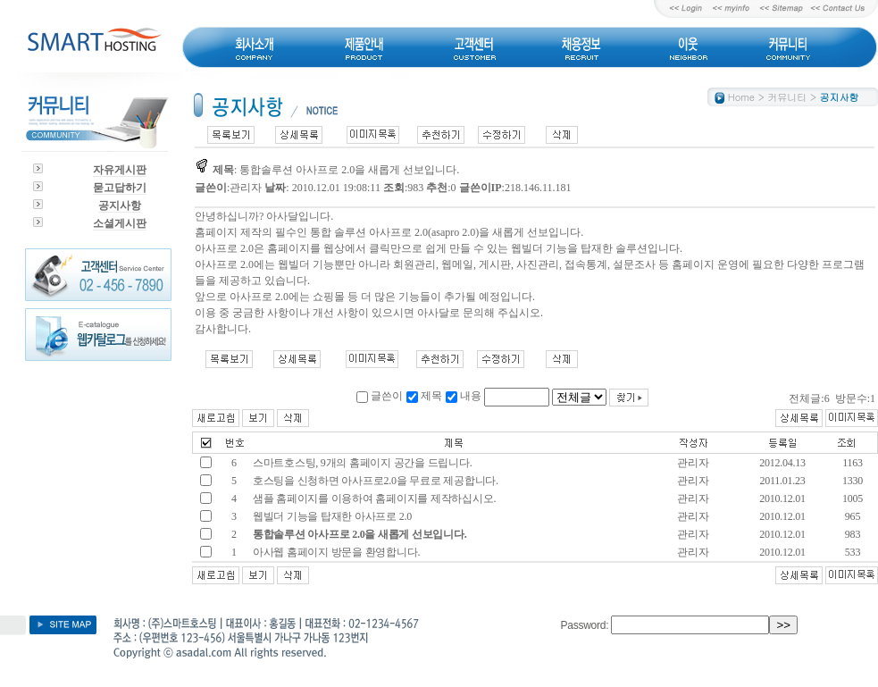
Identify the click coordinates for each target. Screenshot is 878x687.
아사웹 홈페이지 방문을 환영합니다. (336, 552)
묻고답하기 (119, 187)
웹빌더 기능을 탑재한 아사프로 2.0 (331, 516)
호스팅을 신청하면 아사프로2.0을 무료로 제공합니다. (374, 480)
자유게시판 (119, 169)
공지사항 (119, 205)
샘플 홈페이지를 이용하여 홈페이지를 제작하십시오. (373, 498)
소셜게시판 (119, 223)
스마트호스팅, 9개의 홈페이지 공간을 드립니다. (361, 463)
